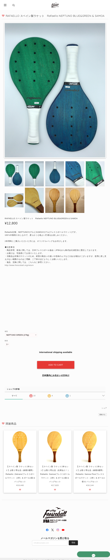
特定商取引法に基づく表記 (88, 557)
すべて (14, 393)
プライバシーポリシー (69, 557)
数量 (6, 340)
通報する (102, 412)
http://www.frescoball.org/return (19, 265)
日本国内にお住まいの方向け (55, 372)
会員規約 (101, 557)
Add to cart (55, 362)
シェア (104, 405)
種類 (6, 331)
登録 (73, 540)
